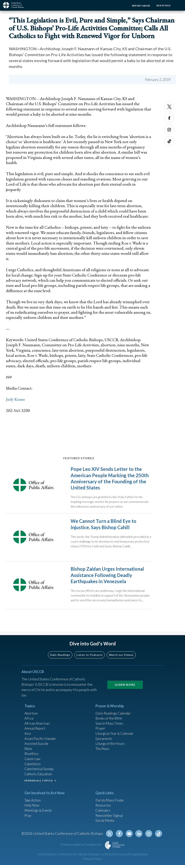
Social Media (105, 824)
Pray (28, 819)
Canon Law (32, 760)
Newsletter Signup (109, 819)
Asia (27, 734)
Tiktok (169, 141)
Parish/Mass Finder (110, 803)
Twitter (169, 106)
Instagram (169, 129)
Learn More (125, 683)
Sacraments (104, 739)
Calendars (103, 813)
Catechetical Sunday (40, 771)
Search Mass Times (109, 723)
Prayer (100, 728)
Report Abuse (140, 5)
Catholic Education (38, 776)
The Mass (102, 750)
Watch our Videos (121, 653)
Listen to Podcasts (90, 653)
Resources (103, 808)
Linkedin (139, 838)
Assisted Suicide (37, 744)
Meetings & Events (39, 813)
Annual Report (35, 728)
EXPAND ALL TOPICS (38, 783)
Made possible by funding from (81, 849)
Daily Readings (60, 653)
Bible (28, 750)
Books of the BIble (109, 718)
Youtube (130, 838)
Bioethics (31, 755)
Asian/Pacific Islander (40, 739)
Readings (163, 5)
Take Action (33, 803)
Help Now (32, 808)
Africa (29, 718)
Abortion (31, 712)
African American (37, 723)
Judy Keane (16, 399)
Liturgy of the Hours (110, 744)
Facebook (169, 118)
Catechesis (33, 766)
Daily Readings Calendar (114, 712)
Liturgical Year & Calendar (115, 734)
